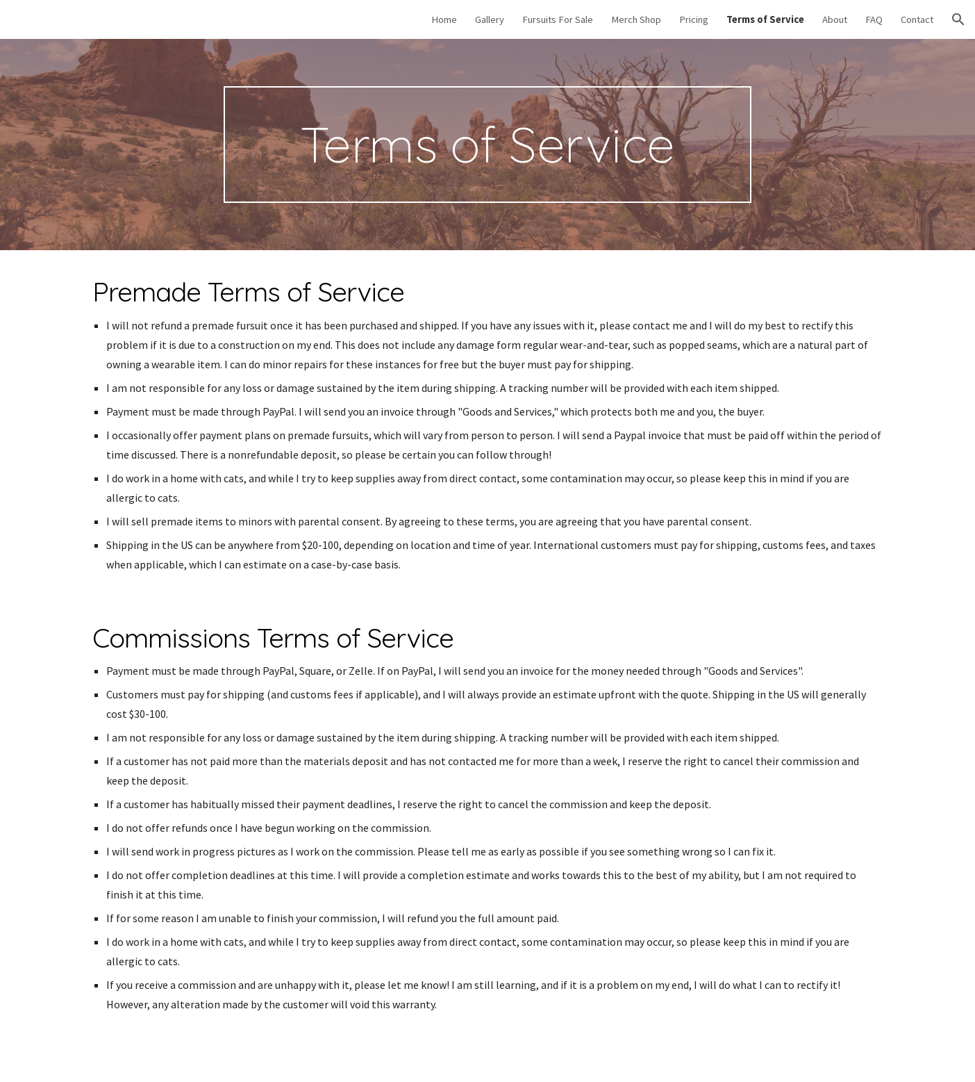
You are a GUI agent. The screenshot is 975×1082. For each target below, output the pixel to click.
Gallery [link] (489, 19)
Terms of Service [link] (765, 19)
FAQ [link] (874, 19)
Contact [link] (917, 19)
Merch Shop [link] (636, 19)
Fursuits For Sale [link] (557, 19)
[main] (487, 144)
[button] (958, 19)
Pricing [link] (693, 19)
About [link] (834, 19)
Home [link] (444, 19)
